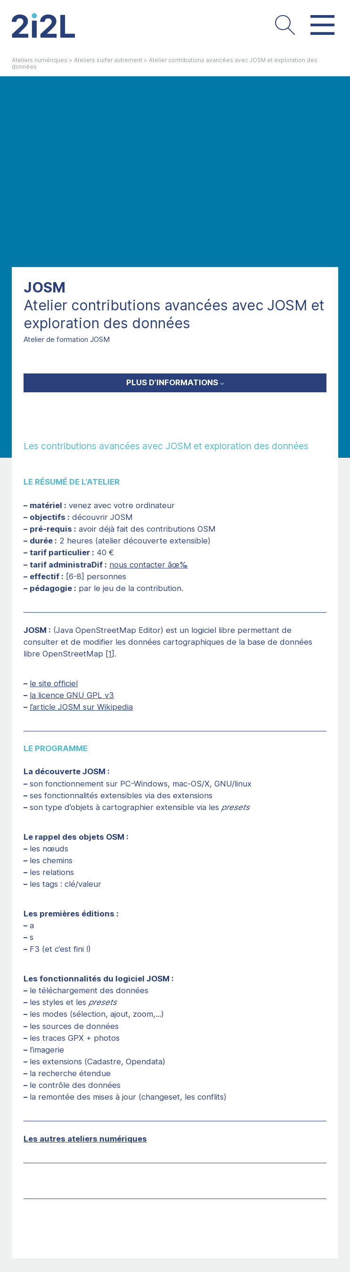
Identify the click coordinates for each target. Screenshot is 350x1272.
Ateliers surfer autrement (108, 60)
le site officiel (54, 683)
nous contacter (137, 564)
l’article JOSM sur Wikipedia (81, 707)
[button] (284, 26)
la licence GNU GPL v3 (72, 695)
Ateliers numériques (39, 60)
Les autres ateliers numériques (85, 1138)
